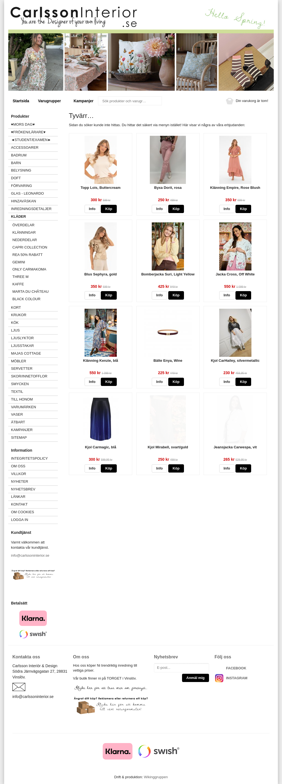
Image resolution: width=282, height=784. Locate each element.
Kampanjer (83, 101)
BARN (16, 163)
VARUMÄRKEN (34, 407)
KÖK (14, 323)
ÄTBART (34, 422)
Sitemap (19, 437)
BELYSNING (21, 170)
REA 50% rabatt (27, 255)
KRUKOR (18, 315)
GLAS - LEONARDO (27, 193)
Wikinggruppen (156, 777)
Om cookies (22, 512)
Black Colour (26, 299)
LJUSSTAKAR (22, 346)
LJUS (34, 330)
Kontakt (19, 504)
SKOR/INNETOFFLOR (29, 376)
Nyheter (19, 481)
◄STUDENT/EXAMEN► (31, 140)
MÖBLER (18, 361)
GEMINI (18, 262)
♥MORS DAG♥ (23, 124)
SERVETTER (21, 368)
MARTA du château (30, 291)
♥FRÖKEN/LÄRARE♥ (28, 132)
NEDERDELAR (24, 240)
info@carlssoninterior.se (30, 555)
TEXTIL (34, 392)
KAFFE (18, 284)
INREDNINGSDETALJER (31, 209)
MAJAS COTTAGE (26, 353)
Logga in (19, 520)
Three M (20, 277)
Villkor (18, 474)
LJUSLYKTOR (22, 338)
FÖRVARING (21, 186)
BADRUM (18, 155)
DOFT (34, 178)
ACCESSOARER (34, 147)
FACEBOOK (236, 668)
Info (92, 209)
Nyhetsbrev (23, 489)
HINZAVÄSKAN (23, 201)
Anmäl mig (195, 678)
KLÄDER (34, 216)
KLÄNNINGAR (24, 232)
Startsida (21, 101)
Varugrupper (51, 101)
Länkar (18, 497)
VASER (17, 414)
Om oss (18, 466)
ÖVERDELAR (23, 225)
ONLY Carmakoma (29, 269)
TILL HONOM (22, 399)
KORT (16, 307)
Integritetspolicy (29, 458)
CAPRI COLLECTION (29, 247)
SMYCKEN (34, 384)
